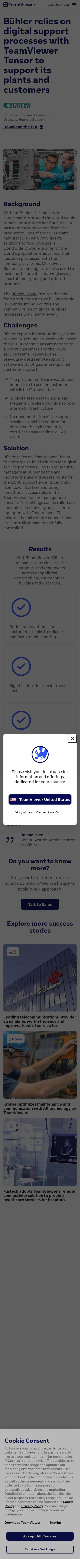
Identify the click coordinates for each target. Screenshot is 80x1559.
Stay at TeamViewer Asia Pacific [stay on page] (40, 812)
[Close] (72, 738)
